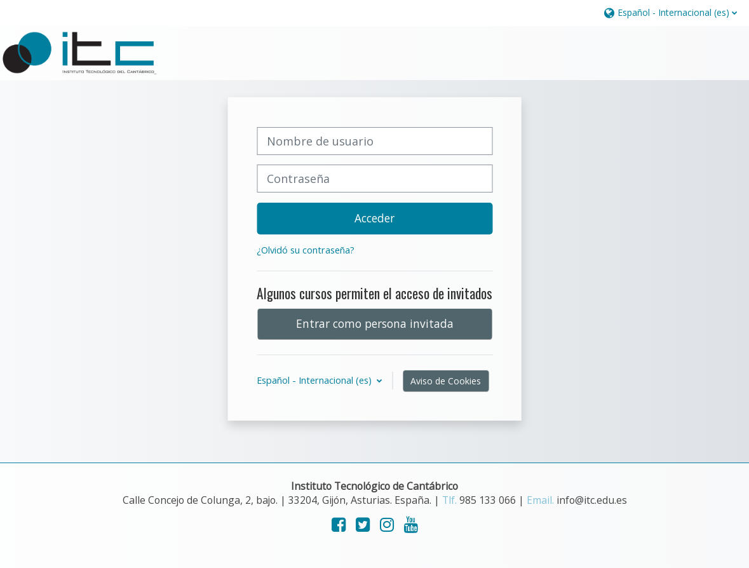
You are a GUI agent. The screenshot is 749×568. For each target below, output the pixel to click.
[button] (669, 12)
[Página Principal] (79, 52)
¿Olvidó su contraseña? (305, 250)
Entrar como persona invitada (375, 323)
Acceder (374, 218)
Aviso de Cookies (445, 381)
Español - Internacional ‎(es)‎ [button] (315, 380)
